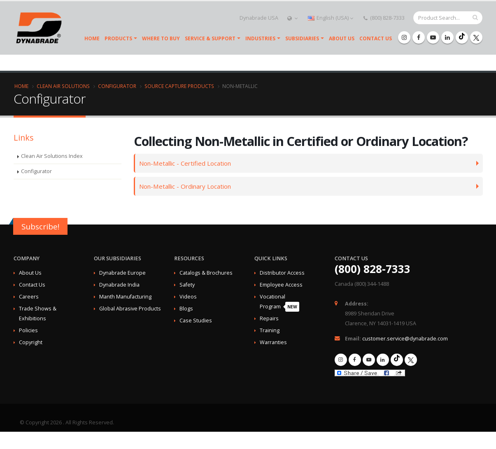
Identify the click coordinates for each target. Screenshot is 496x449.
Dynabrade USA (258, 17)
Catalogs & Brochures (206, 272)
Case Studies (195, 320)
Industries (260, 38)
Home (92, 38)
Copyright (30, 342)
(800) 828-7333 (384, 17)
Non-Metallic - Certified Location (187, 163)
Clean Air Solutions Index (52, 156)
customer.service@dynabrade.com (405, 338)
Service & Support (210, 38)
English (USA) (330, 17)
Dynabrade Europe (122, 272)
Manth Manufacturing (125, 296)
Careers (29, 296)
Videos (188, 296)
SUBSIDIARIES (302, 38)
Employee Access (281, 284)
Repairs (269, 318)
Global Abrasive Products (130, 308)
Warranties (273, 342)
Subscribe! (40, 226)
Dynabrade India (119, 284)
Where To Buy (161, 38)
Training (269, 330)
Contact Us (375, 38)
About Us (341, 38)
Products (118, 38)
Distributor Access (282, 272)
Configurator (117, 86)
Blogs (186, 308)
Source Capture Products (179, 86)
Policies (28, 330)
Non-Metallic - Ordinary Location (188, 186)
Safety (187, 284)
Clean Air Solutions (63, 86)
